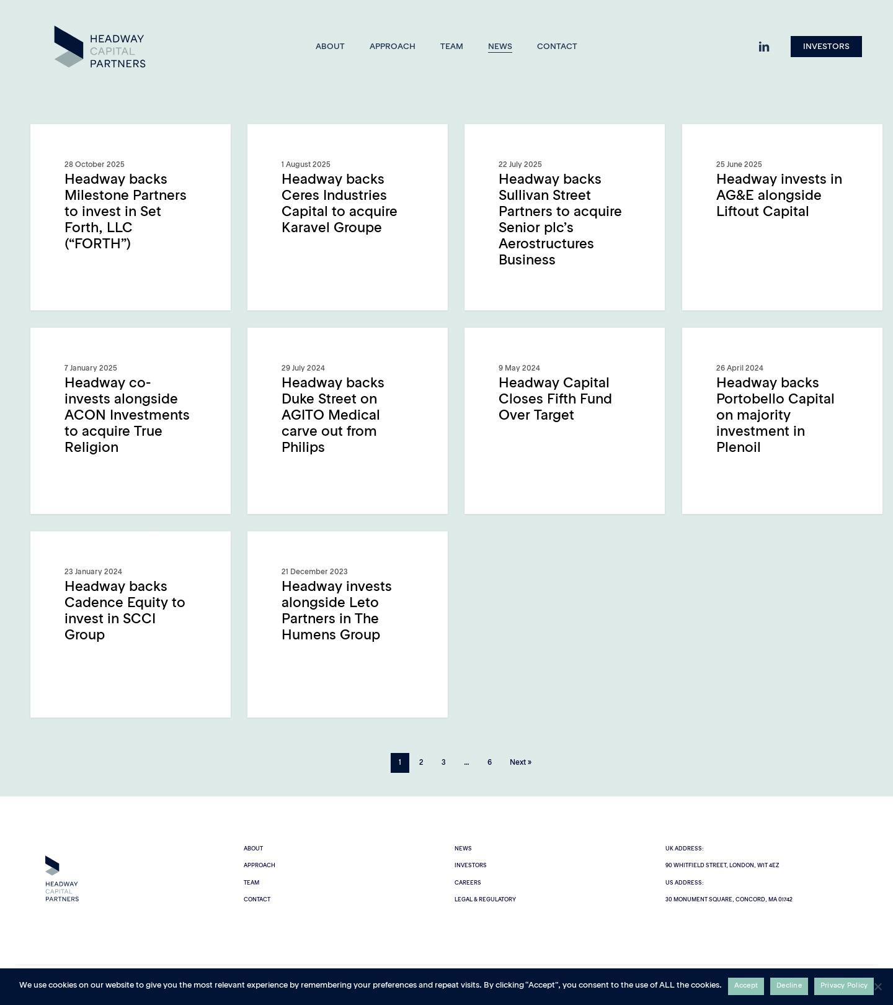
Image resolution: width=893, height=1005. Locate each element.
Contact (257, 900)
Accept (746, 986)
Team (251, 883)
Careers (468, 883)
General (68, 144)
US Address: (684, 883)
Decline (789, 986)
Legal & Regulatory (485, 900)
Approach (259, 865)
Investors (471, 865)
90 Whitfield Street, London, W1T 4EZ (722, 865)
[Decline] (877, 986)
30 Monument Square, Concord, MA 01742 (729, 900)
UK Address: (684, 849)
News (463, 849)
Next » (520, 763)
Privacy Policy (844, 986)
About (253, 849)
